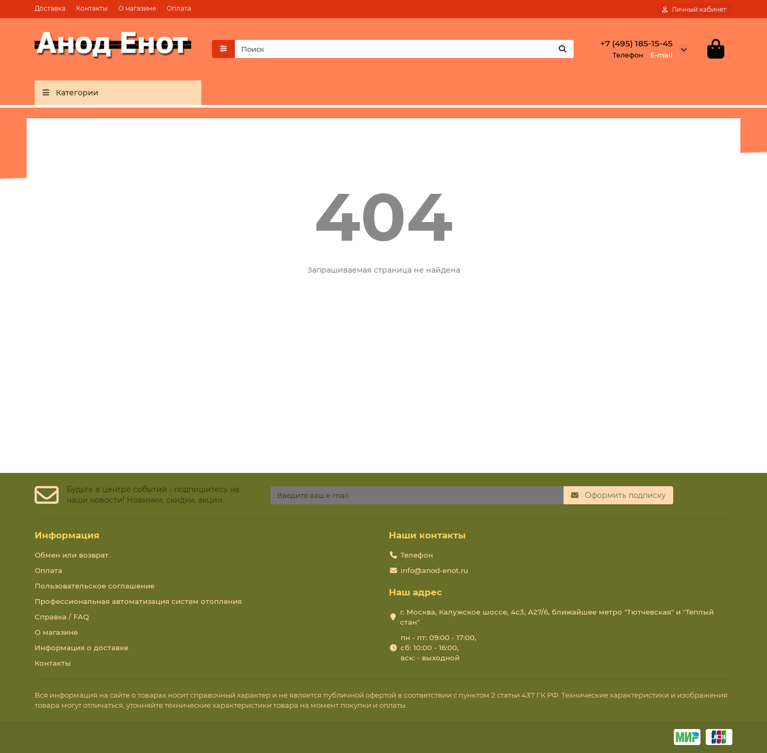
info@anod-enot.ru (434, 570)
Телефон (417, 555)
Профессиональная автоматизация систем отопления (138, 601)
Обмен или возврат (72, 555)
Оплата (179, 8)
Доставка (50, 8)
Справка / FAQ (62, 616)
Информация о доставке (81, 647)
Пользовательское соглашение (94, 586)
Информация (67, 535)
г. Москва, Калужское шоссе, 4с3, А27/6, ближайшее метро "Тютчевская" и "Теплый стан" (557, 617)
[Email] (417, 496)
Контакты (92, 8)
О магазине (137, 8)
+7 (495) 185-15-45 (636, 44)
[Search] (404, 49)
